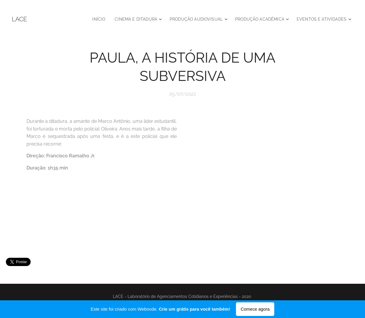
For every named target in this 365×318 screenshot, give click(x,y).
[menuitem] (88, 19)
